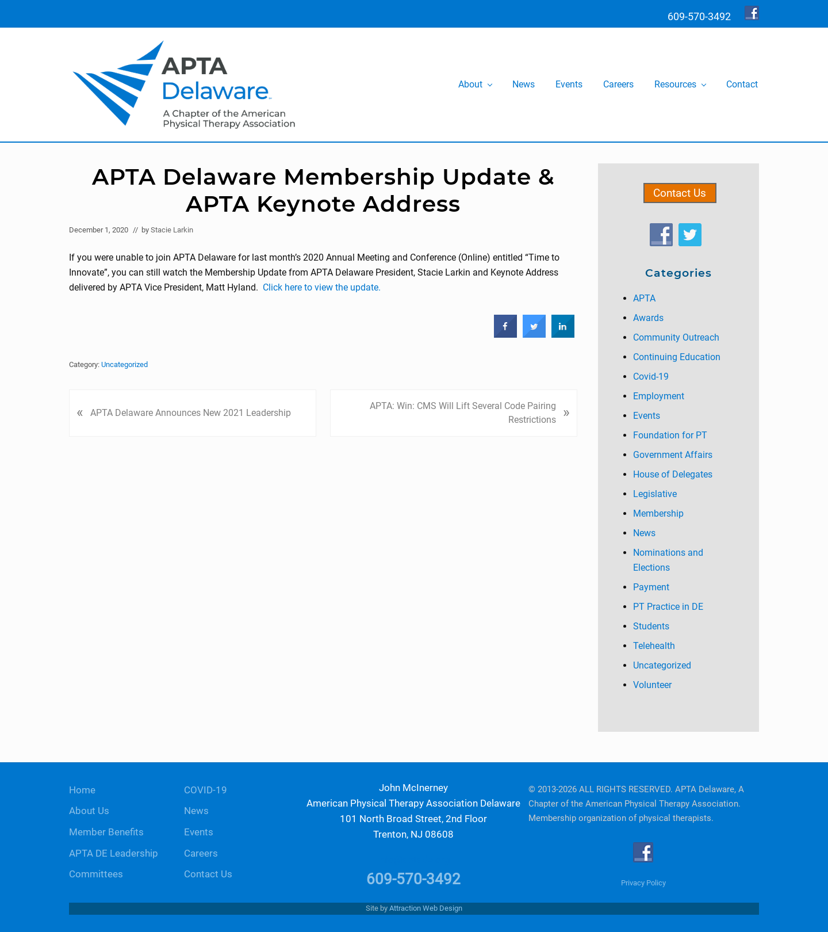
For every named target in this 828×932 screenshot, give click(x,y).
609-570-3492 (413, 879)
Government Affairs (672, 454)
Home (82, 790)
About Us (89, 810)
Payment (651, 587)
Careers (201, 853)
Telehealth (654, 645)
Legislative (655, 493)
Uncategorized (124, 364)
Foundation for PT (670, 435)
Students (651, 626)
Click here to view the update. (322, 287)
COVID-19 (205, 790)
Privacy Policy (643, 882)
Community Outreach (676, 337)
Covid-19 (651, 376)
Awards (648, 317)
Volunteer (652, 684)
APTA (644, 298)
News (644, 533)
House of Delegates (672, 474)
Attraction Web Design (425, 908)
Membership (658, 513)
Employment (658, 396)
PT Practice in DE (668, 606)
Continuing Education (676, 357)
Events (646, 415)
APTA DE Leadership (113, 853)
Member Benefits (106, 832)
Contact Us (679, 193)
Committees (96, 874)
